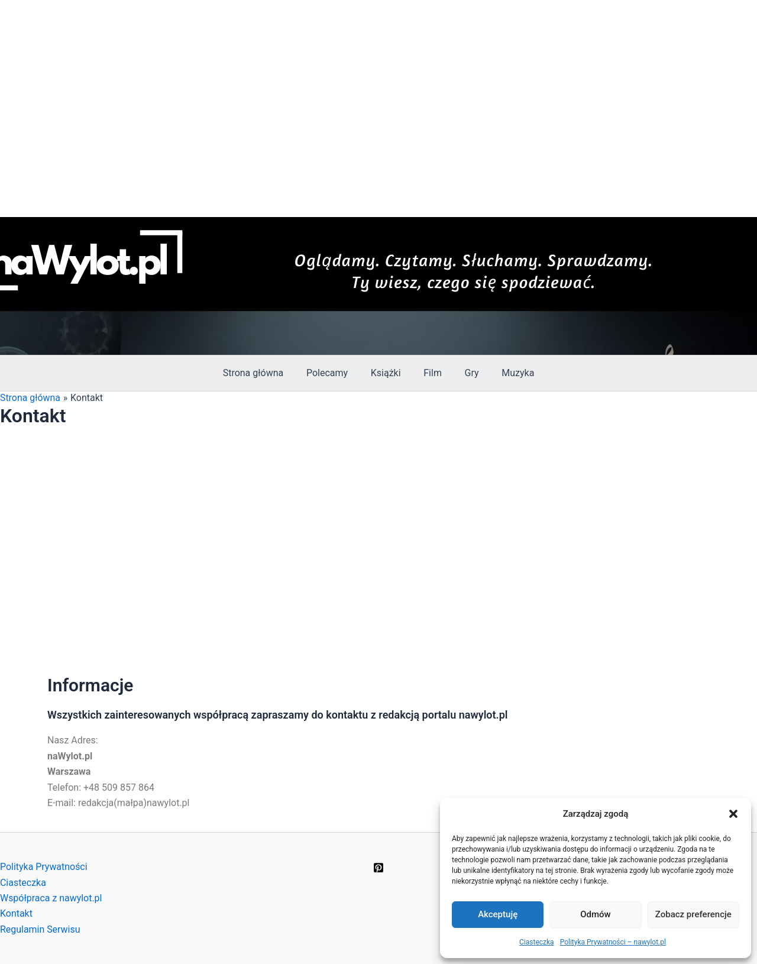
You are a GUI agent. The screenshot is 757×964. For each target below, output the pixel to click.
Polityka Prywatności (44, 866)
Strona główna (262, 373)
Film (431, 373)
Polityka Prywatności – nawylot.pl (613, 942)
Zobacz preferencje (693, 914)
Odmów (595, 914)
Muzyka (508, 373)
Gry (466, 373)
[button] (733, 814)
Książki (388, 373)
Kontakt (16, 913)
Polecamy (333, 373)
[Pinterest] (378, 867)
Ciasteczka (536, 942)
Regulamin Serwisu (40, 929)
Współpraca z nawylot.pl (51, 898)
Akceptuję (497, 914)
